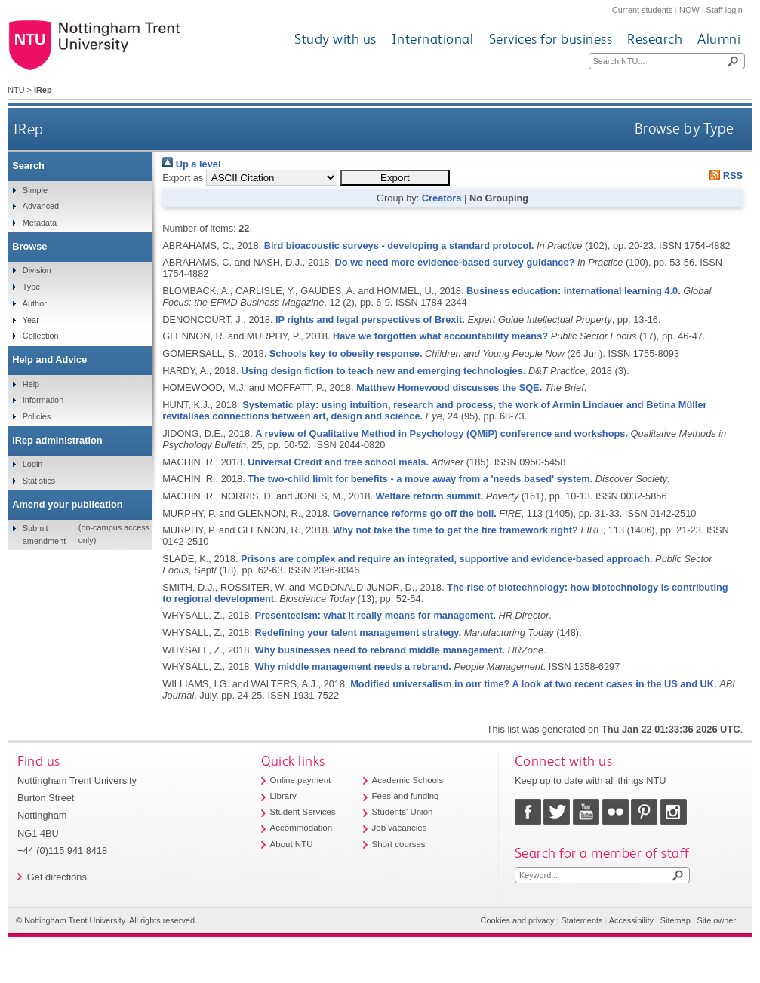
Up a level (191, 164)
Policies (37, 416)
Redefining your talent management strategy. (358, 632)
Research (654, 39)
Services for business (551, 39)
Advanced (41, 205)
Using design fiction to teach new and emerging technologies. (384, 370)
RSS (724, 175)
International (433, 39)
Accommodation (301, 827)
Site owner (716, 920)
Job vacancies (399, 827)
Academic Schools (408, 780)
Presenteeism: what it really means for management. (375, 615)
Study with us (335, 39)
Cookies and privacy (518, 920)
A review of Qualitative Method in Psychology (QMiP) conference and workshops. (441, 433)
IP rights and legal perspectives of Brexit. (370, 319)
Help (31, 384)
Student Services (303, 811)
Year (31, 319)
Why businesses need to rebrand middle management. (380, 650)
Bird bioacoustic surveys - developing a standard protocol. (399, 245)
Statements (581, 920)
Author (35, 303)
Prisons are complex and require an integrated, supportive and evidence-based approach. (446, 558)
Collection (41, 335)
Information (43, 399)
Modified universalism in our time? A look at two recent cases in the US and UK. (533, 684)
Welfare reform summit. (430, 496)
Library (283, 795)
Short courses (399, 844)
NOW (689, 9)
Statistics (39, 480)
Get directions (57, 877)
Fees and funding (405, 795)
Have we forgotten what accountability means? (440, 336)
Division (37, 270)
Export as (182, 177)
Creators (442, 198)
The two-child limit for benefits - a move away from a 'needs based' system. (420, 478)
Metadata (40, 222)
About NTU (291, 844)
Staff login (724, 9)
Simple (35, 190)
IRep (28, 128)
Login (33, 463)
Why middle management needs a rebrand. (353, 666)
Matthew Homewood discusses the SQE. (449, 387)
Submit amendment (44, 534)
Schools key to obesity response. (346, 353)
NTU (16, 89)
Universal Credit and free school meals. (338, 462)
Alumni (718, 39)
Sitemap (675, 920)
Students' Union (402, 811)
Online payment (300, 780)
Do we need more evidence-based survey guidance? (455, 262)
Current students (642, 9)
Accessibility (631, 920)
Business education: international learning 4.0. (573, 290)
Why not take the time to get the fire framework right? (455, 530)
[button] (395, 178)
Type (32, 286)
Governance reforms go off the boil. (415, 513)
